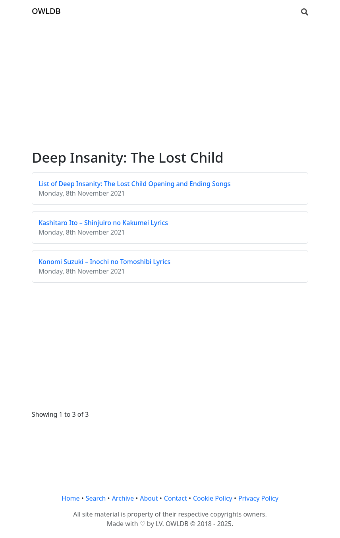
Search (96, 498)
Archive (123, 498)
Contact (175, 498)
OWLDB (46, 11)
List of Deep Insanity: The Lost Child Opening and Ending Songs (134, 183)
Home (71, 498)
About (149, 498)
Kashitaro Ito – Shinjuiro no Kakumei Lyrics (103, 222)
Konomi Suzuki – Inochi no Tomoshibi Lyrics (104, 261)
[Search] (304, 11)
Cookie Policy (212, 498)
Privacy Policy (258, 498)
